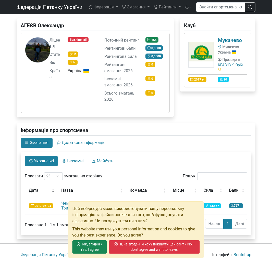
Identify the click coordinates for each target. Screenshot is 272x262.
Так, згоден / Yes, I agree (89, 247)
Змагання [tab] (36, 142)
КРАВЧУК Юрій (230, 65)
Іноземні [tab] (72, 161)
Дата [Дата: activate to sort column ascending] (33, 190)
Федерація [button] (102, 7)
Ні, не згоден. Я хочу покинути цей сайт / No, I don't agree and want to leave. (154, 247)
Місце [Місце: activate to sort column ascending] (178, 190)
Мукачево (230, 40)
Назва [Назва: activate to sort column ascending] (67, 190)
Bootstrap (242, 254)
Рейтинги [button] (166, 7)
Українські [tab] (41, 161)
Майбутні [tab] (103, 161)
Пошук (215, 176)
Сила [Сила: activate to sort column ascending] (208, 190)
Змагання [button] (134, 7)
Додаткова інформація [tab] (81, 142)
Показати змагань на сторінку (63, 176)
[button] (188, 7)
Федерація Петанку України (49, 7)
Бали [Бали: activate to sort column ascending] (234, 190)
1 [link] (228, 223)
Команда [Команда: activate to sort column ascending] (138, 190)
